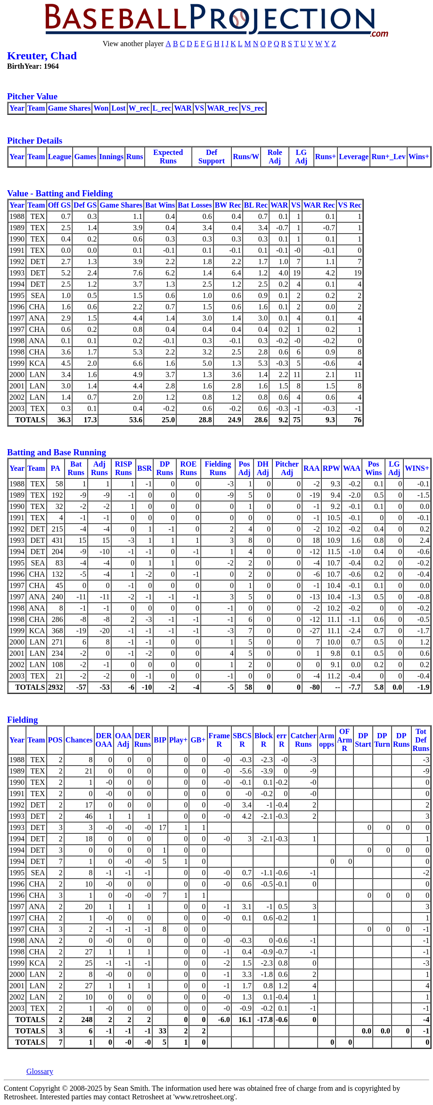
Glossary (39, 1071)
